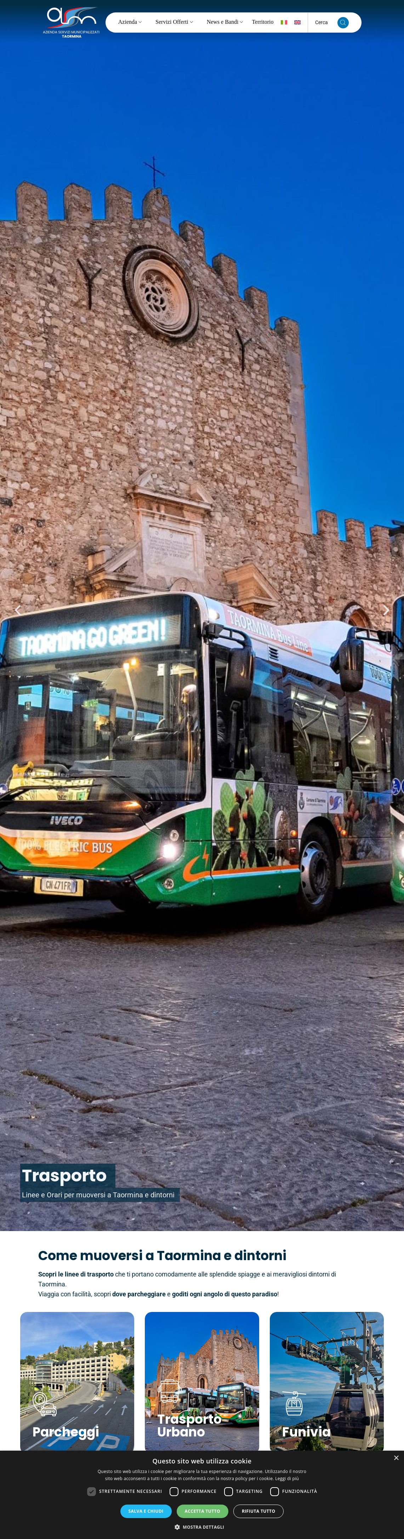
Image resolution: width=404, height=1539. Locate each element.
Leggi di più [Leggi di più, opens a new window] (287, 1478)
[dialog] (202, 1495)
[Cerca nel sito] (343, 23)
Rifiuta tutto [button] (258, 1511)
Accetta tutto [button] (202, 1511)
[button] (17, 610)
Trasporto (64, 1175)
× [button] (396, 1458)
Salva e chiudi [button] (146, 1511)
